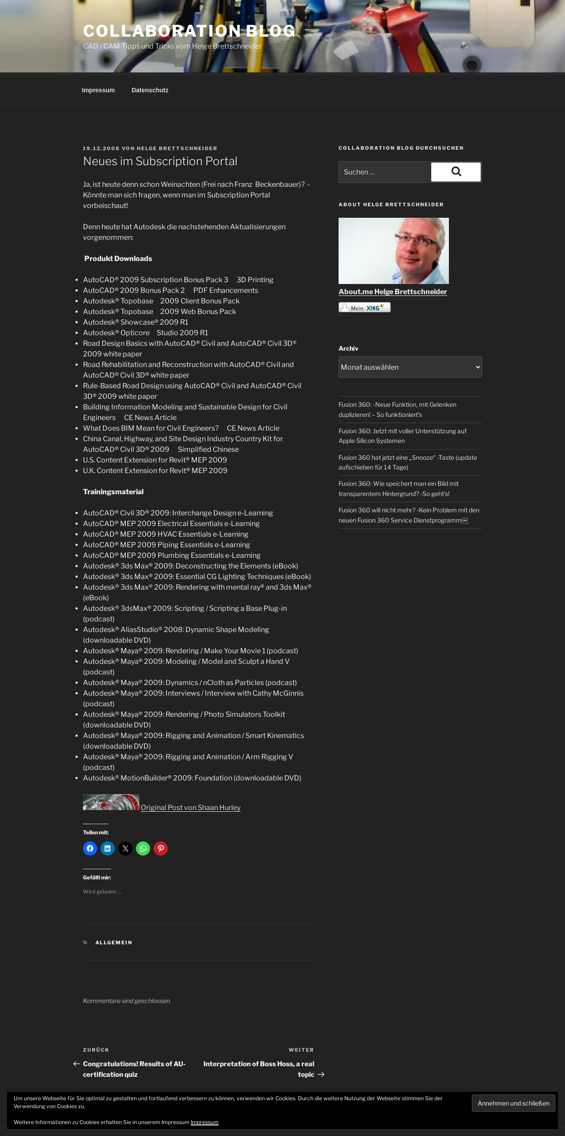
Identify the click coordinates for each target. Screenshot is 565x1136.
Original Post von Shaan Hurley (191, 774)
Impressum (98, 57)
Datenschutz (150, 57)
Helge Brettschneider (177, 115)
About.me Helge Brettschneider (393, 258)
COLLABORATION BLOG (189, 31)
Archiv (348, 315)
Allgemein (114, 909)
